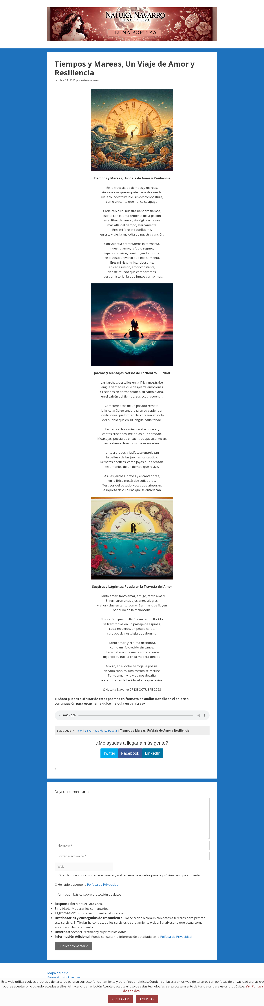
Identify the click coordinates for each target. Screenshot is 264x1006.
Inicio (78, 730)
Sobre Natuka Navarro (63, 977)
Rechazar (120, 999)
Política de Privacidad (103, 884)
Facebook (130, 753)
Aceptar (147, 999)
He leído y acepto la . (87, 884)
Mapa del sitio (57, 973)
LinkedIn (153, 753)
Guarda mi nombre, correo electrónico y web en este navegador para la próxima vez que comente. (129, 875)
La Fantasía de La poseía (101, 730)
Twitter (109, 753)
